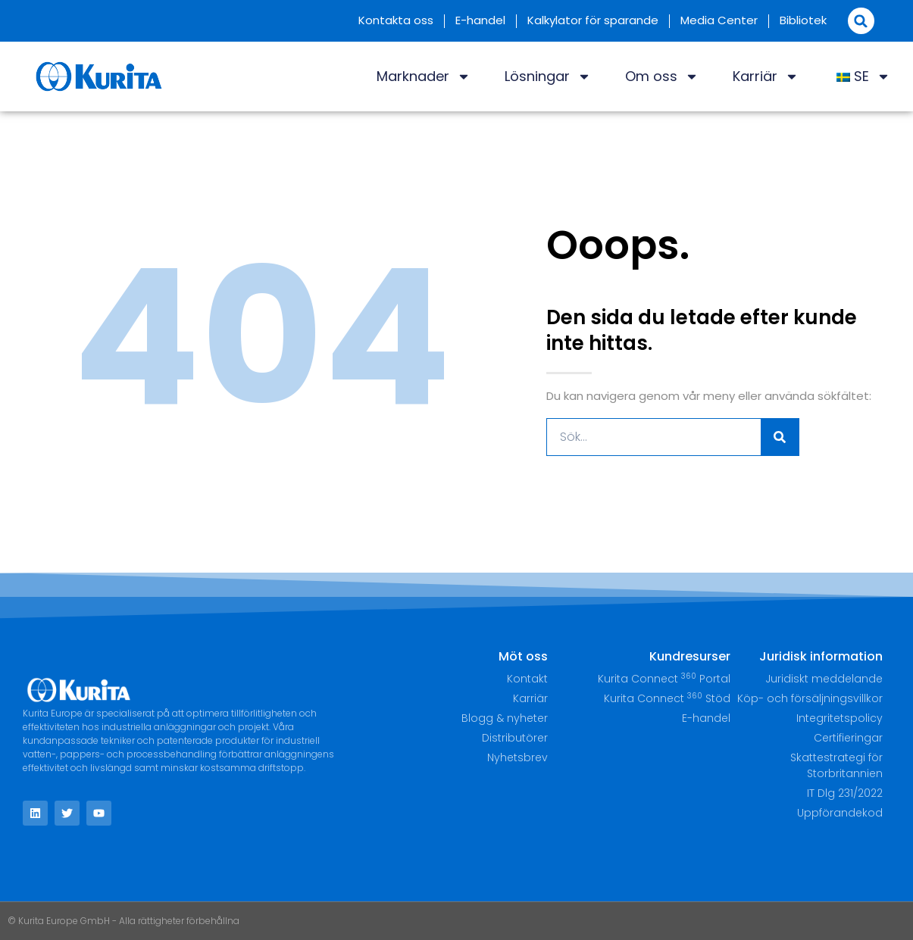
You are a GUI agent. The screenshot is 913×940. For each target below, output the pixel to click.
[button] (861, 21)
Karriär (766, 76)
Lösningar (548, 76)
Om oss (662, 76)
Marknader (424, 76)
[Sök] (780, 437)
